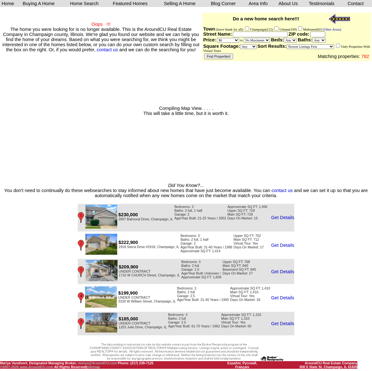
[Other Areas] (331, 29)
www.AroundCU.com (37, 367)
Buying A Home (38, 3)
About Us (287, 3)
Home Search (84, 3)
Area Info (258, 3)
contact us (107, 49)
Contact (355, 3)
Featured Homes (130, 3)
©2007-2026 (9, 367)
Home (8, 3)
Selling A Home (180, 3)
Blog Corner (223, 3)
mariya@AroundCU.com (97, 363)
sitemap (93, 367)
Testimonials (321, 3)
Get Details (282, 217)
